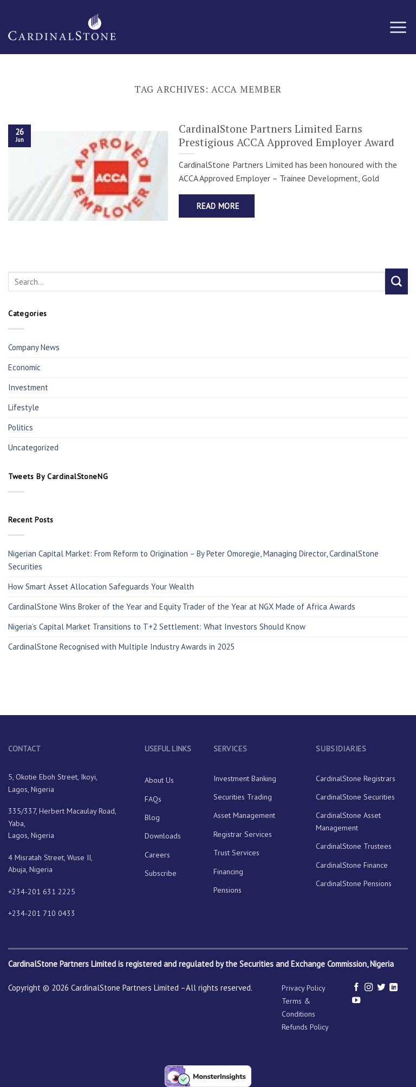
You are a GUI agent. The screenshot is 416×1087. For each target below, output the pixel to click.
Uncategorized (33, 447)
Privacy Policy (304, 988)
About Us (159, 780)
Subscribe (161, 873)
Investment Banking (244, 778)
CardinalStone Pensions (354, 883)
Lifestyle (23, 407)
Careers (157, 855)
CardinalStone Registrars (355, 778)
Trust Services (236, 852)
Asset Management (244, 815)
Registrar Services (242, 834)
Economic (24, 367)
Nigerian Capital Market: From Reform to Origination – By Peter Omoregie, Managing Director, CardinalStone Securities (193, 560)
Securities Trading (242, 797)
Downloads (163, 836)
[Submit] (396, 281)
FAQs (153, 799)
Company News (34, 347)
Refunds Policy (305, 1027)
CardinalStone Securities (355, 797)
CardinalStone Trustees (354, 846)
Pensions (227, 890)
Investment (28, 387)
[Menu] (398, 27)
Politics (20, 427)
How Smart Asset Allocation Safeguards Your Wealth (101, 586)
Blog (152, 817)
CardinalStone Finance (352, 865)
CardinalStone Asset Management (348, 821)
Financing (228, 871)
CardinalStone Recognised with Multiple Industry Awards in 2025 (121, 646)
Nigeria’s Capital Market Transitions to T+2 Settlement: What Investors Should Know (157, 626)
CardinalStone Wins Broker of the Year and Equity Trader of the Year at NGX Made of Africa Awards (181, 606)
